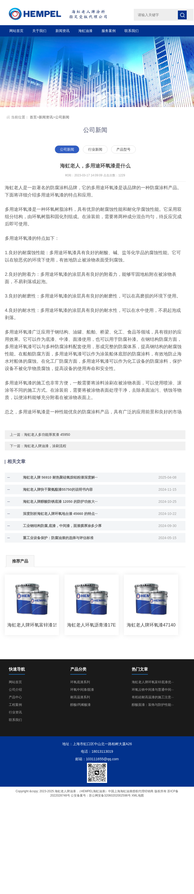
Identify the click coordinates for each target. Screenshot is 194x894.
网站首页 (16, 31)
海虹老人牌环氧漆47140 (151, 624)
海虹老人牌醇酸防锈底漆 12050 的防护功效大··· (60, 502)
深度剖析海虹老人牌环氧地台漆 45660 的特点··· (60, 514)
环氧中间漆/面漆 (82, 689)
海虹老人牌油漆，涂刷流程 (45, 446)
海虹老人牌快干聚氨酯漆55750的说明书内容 (58, 489)
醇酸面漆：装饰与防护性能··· (153, 705)
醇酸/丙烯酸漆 (80, 705)
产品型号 (123, 149)
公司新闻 (62, 117)
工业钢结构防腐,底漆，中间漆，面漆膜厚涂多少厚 (62, 526)
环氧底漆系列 (80, 682)
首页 (33, 117)
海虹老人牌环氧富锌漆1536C (31, 624)
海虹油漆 (85, 31)
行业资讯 (15, 712)
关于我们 (39, 31)
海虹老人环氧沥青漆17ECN (91, 624)
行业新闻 (95, 149)
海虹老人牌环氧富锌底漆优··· (153, 682)
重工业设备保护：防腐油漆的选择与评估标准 (58, 538)
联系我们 (131, 31)
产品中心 (15, 697)
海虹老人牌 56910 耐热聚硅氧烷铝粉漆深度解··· (60, 477)
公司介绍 (15, 689)
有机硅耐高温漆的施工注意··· (153, 697)
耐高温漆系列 (80, 697)
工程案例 (15, 705)
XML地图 (138, 795)
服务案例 (109, 31)
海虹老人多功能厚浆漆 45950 (47, 435)
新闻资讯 (62, 31)
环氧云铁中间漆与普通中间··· (153, 689)
